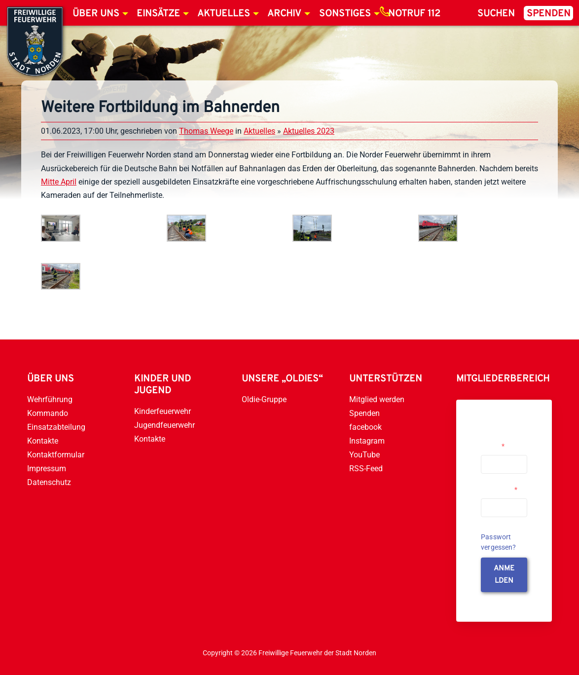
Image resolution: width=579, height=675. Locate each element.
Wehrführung (49, 399)
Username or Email (500, 442)
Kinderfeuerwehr (162, 411)
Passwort (499, 489)
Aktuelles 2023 (308, 131)
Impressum (46, 468)
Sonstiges (345, 14)
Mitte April (58, 182)
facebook (365, 427)
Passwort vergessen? (498, 542)
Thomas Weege (206, 131)
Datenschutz (49, 482)
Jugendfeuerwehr (164, 425)
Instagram (367, 441)
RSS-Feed (366, 468)
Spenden (549, 14)
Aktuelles (223, 14)
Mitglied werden (376, 399)
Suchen (496, 14)
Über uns (95, 14)
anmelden (504, 575)
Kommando (47, 413)
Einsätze (158, 14)
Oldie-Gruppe (264, 399)
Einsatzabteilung (56, 427)
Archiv (284, 14)
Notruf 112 (414, 14)
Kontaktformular (55, 454)
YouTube (364, 454)
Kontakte (42, 441)
